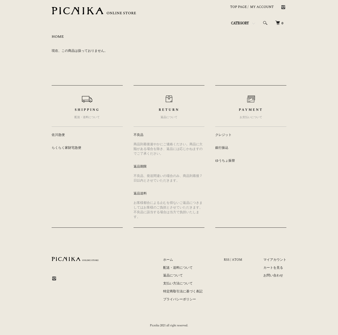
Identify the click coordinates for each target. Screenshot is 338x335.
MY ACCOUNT (262, 6)
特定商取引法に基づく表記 (183, 291)
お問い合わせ (273, 275)
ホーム (168, 259)
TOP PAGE (238, 6)
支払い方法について (178, 283)
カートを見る (273, 267)
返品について (173, 275)
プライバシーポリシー (179, 299)
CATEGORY (240, 23)
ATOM (237, 259)
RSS (226, 259)
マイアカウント (274, 259)
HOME (58, 36)
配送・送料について (178, 267)
